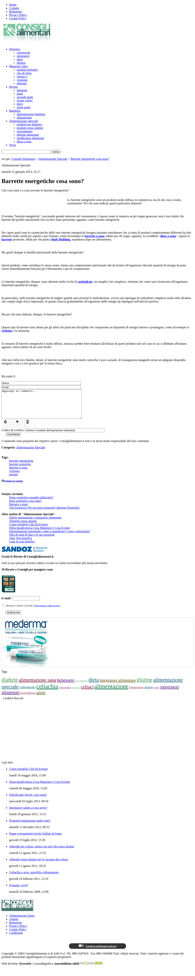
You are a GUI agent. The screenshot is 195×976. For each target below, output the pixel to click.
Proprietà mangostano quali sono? (29, 826)
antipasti (22, 90)
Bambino (14, 110)
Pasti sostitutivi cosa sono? (25, 506)
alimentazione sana (37, 685)
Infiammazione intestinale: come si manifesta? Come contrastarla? (49, 537)
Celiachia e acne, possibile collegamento (34, 878)
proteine (76, 693)
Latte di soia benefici (22, 547)
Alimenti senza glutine (23, 526)
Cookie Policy (17, 18)
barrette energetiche (21, 466)
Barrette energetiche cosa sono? (90, 158)
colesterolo (23, 52)
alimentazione (111, 692)
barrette (7, 239)
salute (40, 698)
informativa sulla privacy (48, 611)
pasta (20, 93)
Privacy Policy (18, 15)
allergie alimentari (28, 134)
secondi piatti (25, 97)
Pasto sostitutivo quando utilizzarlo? (31, 503)
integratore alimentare (118, 686)
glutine (144, 685)
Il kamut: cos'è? (18, 891)
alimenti (22, 83)
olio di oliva (24, 73)
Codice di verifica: (13, 435)
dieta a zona (24, 141)
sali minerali (81, 686)
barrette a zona (95, 236)
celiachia (47, 692)
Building (64, 239)
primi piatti (23, 107)
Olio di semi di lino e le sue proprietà (31, 540)
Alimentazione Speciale (23, 121)
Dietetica (14, 49)
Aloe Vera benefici (20, 543)
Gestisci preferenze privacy (97, 951)
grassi (149, 693)
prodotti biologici (27, 69)
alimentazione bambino (31, 114)
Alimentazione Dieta (21, 921)
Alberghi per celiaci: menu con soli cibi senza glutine (41, 852)
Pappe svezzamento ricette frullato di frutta (35, 839)
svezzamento (25, 131)
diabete (10, 685)
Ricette (13, 86)
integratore (136, 693)
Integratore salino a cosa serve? (28, 813)
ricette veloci (25, 100)
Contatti (14, 8)
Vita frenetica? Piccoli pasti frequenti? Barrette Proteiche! (44, 513)
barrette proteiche (19, 469)
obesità (21, 62)
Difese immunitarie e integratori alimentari (35, 523)
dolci (20, 104)
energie (13, 480)
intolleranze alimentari (30, 138)
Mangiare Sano (18, 66)
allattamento (24, 117)
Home (13, 4)
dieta (20, 59)
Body (55, 239)
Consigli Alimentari (23, 158)
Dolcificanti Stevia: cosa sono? (28, 800)
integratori (23, 56)
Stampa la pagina (13, 486)
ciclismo (7, 330)
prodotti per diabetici (29, 124)
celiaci (87, 692)
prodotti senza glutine (30, 127)
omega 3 (22, 76)
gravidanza (28, 698)
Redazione (15, 11)
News (12, 145)
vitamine (22, 80)
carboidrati (85, 281)
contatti (13, 924)
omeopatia (65, 693)
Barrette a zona (18, 510)
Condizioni (16, 938)
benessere (65, 685)
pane (156, 693)
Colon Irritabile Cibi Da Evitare (28, 530)
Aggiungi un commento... (46, 407)
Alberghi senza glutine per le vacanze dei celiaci (38, 865)
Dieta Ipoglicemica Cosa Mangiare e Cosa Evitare (39, 533)
